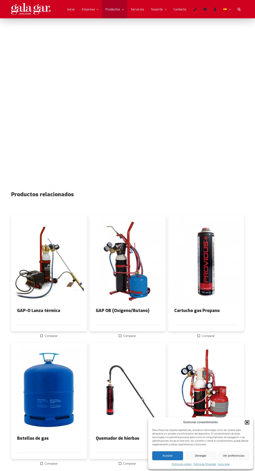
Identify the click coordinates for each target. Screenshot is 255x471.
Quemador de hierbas (117, 438)
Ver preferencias (233, 455)
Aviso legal (224, 464)
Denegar (200, 455)
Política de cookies (181, 464)
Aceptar (168, 455)
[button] (247, 422)
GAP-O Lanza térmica (38, 310)
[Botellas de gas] (49, 389)
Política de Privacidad (204, 464)
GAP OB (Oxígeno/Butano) (122, 310)
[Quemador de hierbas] (128, 389)
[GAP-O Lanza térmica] (49, 261)
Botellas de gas (33, 438)
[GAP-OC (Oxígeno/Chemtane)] (206, 389)
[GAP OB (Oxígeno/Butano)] (128, 261)
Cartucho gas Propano (197, 310)
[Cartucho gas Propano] (206, 261)
